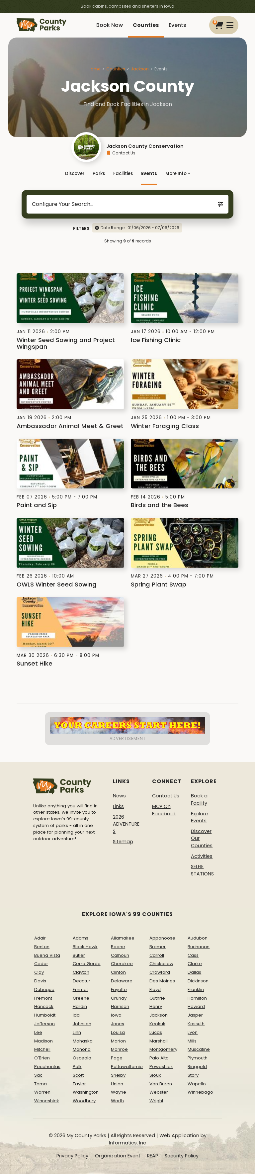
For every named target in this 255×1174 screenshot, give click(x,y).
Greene (81, 998)
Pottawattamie (127, 1066)
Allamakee (122, 938)
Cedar (41, 963)
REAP (152, 1155)
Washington (86, 1092)
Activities (201, 856)
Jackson (140, 69)
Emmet (80, 989)
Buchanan (199, 947)
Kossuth (196, 1024)
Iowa (116, 1015)
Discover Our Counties (201, 838)
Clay (39, 972)
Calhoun (120, 955)
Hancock (43, 1006)
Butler (79, 955)
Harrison (120, 1006)
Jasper (195, 1015)
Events (177, 25)
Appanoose (162, 938)
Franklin (196, 989)
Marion (118, 1041)
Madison (43, 1041)
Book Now (109, 25)
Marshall (158, 1041)
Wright (156, 1101)
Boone (118, 947)
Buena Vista (47, 955)
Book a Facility (199, 799)
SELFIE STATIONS (202, 870)
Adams (80, 938)
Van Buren (160, 1084)
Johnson (82, 1024)
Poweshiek (161, 1066)
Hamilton (197, 998)
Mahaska (83, 1041)
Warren (42, 1092)
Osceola (82, 1058)
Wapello (197, 1084)
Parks (99, 173)
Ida (76, 1015)
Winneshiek (46, 1101)
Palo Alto (159, 1058)
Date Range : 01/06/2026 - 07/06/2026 (140, 227)
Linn (77, 1032)
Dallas (194, 972)
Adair (40, 938)
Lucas (155, 1032)
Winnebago (200, 1092)
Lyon (193, 1032)
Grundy (119, 998)
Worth (117, 1101)
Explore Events (199, 817)
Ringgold (197, 1066)
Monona (82, 1049)
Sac (38, 1075)
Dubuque (44, 989)
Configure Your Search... (127, 204)
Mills (192, 1041)
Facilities (123, 173)
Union (117, 1084)
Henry (155, 1006)
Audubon (198, 938)
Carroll (156, 955)
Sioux (155, 1075)
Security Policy (182, 1155)
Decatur (81, 981)
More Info (177, 173)
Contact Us (120, 153)
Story (193, 1075)
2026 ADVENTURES (126, 824)
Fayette (119, 989)
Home (94, 69)
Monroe (119, 1049)
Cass (193, 955)
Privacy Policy (72, 1155)
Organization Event (117, 1155)
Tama (40, 1084)
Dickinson (198, 981)
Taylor (79, 1084)
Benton (41, 947)
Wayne (118, 1092)
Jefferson (44, 1024)
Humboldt (44, 1015)
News (119, 795)
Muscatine (199, 1049)
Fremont (43, 998)
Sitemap (123, 841)
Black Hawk (85, 947)
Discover (74, 173)
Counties (146, 25)
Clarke (195, 963)
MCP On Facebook (164, 810)
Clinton (118, 972)
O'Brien (42, 1058)
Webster (158, 1092)
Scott (78, 1075)
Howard (196, 1006)
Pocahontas (47, 1066)
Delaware (121, 981)
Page (117, 1058)
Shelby (118, 1075)
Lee (38, 1032)
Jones (117, 1024)
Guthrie (157, 998)
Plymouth (198, 1058)
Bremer (157, 947)
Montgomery (163, 1049)
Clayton (81, 972)
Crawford (159, 972)
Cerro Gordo (87, 963)
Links (118, 806)
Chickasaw (161, 963)
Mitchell (42, 1049)
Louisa (118, 1032)
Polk (77, 1066)
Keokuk (157, 1024)
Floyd (155, 989)
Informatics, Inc (127, 1142)
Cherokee (122, 963)
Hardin (80, 1006)
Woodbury (84, 1101)
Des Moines (162, 981)
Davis (40, 981)
